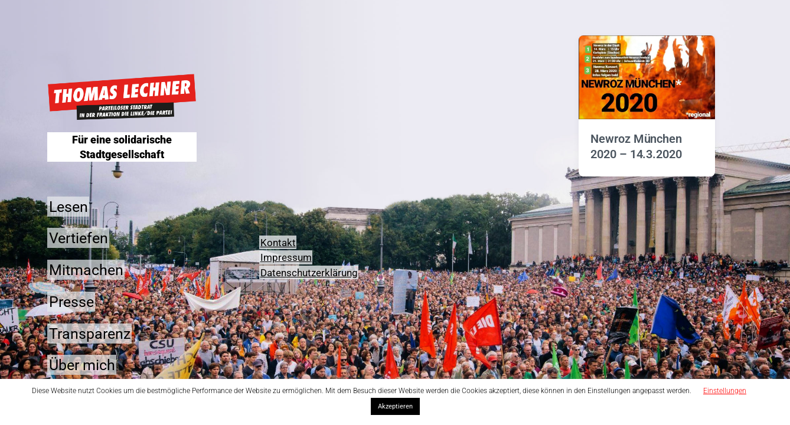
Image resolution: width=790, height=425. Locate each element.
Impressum (286, 257)
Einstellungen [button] (724, 391)
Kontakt (278, 243)
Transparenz (89, 333)
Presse (71, 301)
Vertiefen (78, 238)
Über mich (82, 365)
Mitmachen (86, 270)
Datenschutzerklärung (309, 273)
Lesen (68, 206)
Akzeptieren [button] (395, 406)
